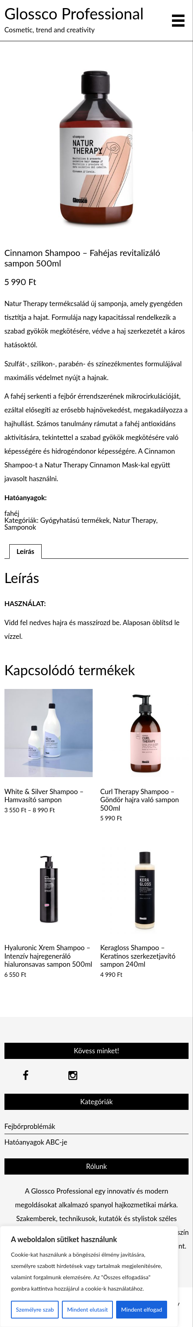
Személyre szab (35, 1309)
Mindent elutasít (87, 1309)
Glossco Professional (74, 13)
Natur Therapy (134, 520)
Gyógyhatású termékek (75, 520)
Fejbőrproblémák (29, 1126)
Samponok (20, 527)
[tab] (25, 551)
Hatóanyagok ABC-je (36, 1142)
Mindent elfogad (141, 1309)
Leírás (25, 551)
